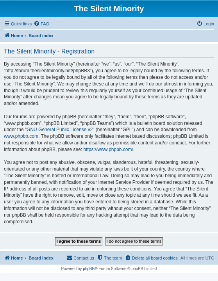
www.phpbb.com (21, 136)
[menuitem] (41, 23)
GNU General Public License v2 (60, 129)
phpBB (89, 269)
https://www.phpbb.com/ (108, 149)
